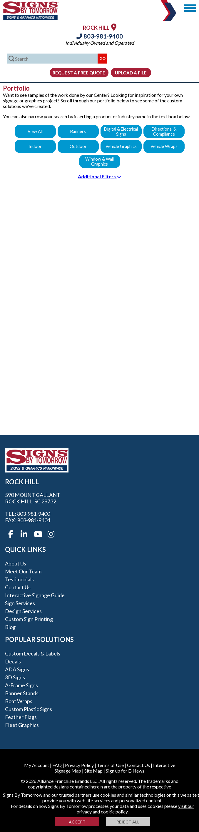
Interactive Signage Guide (35, 595)
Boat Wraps (18, 701)
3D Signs (15, 677)
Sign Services (20, 603)
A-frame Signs (21, 685)
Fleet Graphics (22, 725)
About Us (15, 563)
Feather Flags (21, 717)
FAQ (57, 765)
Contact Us (18, 587)
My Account (36, 765)
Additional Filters (99, 176)
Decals (13, 661)
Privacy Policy (79, 765)
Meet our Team (23, 571)
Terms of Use (110, 765)
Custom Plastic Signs (28, 709)
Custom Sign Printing (29, 619)
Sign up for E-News (125, 770)
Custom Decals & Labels (32, 653)
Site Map (93, 770)
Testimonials (19, 579)
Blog (10, 627)
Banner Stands (22, 693)
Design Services (23, 611)
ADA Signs (17, 669)
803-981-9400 (99, 36)
